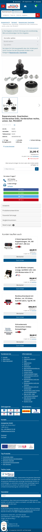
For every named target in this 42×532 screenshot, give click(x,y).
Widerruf (26, 365)
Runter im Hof (28, 401)
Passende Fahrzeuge (9, 215)
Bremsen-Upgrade (8, 460)
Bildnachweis (28, 370)
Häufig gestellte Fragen (31, 374)
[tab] (7, 11)
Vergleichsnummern (9, 220)
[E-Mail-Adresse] (37, 169)
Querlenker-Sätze (8, 457)
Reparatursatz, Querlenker (26, 22)
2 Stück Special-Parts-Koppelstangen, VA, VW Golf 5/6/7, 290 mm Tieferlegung (24, 242)
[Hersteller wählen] (21, 38)
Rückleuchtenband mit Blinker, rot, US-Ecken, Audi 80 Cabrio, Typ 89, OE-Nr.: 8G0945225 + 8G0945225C (25, 298)
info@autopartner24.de (8, 431)
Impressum (27, 366)
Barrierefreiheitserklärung (32, 368)
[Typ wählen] (21, 44)
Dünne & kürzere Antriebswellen (12, 459)
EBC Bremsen (7, 464)
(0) (14, 125)
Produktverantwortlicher (11, 210)
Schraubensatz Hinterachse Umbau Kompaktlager (23, 326)
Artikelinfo (6, 206)
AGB (25, 361)
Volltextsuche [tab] (18, 12)
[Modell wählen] (21, 41)
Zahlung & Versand (29, 359)
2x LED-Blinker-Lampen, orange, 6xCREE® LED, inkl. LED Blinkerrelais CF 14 (25, 269)
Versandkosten (35, 156)
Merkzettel (37, 1)
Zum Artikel (20, 260)
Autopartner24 (5, 22)
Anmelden (5, 506)
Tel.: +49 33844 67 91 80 (8, 429)
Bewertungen (8, 225)
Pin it (21, 200)
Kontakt (5, 357)
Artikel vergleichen (33, 148)
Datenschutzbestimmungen (26, 511)
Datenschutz (27, 363)
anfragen (10, 186)
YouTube (3, 437)
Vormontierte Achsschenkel (11, 462)
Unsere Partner (28, 372)
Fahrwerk (14, 22)
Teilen (21, 189)
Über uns (26, 357)
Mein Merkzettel (8, 361)
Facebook (4, 435)
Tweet (21, 196)
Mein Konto (17, 1)
